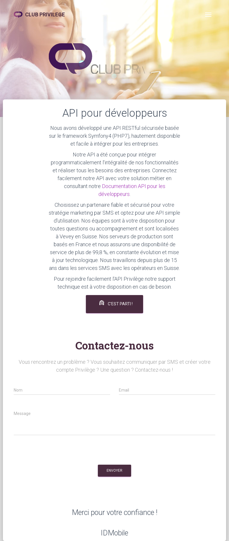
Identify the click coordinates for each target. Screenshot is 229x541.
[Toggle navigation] (208, 14)
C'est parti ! (116, 303)
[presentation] (58, 451)
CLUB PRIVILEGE (39, 14)
